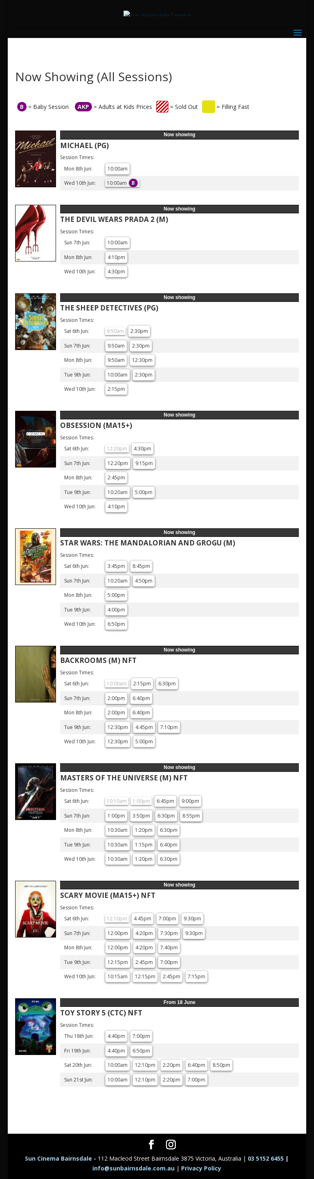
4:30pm (116, 271)
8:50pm (221, 1065)
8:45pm (141, 566)
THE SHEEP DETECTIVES (109, 307)
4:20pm (144, 933)
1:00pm (116, 815)
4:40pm (116, 1036)
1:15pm (144, 844)
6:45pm (165, 801)
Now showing (179, 134)
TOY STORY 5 (101, 1012)
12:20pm (118, 463)
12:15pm (118, 962)
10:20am (118, 492)
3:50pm (141, 815)
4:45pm (144, 727)
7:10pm (169, 727)
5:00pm (144, 492)
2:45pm (116, 477)
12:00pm (118, 933)
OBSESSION (96, 425)
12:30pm (142, 360)
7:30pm (169, 933)
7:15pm (196, 976)
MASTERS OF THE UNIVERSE (124, 777)
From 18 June (179, 1002)
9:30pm (192, 918)
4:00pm (116, 609)
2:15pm (116, 389)
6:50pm (116, 624)
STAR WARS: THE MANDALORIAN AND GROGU (147, 542)
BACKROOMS (98, 660)
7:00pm (167, 918)
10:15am (118, 976)
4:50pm (144, 580)
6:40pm (141, 698)
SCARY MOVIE (107, 895)
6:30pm (167, 683)
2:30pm (139, 331)
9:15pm (144, 463)
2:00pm (116, 698)
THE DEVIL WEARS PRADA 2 (114, 219)
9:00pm (190, 801)
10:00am (118, 168)
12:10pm (145, 1065)
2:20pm (171, 1065)
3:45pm (116, 566)
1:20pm (144, 830)
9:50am (116, 345)
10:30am (118, 830)
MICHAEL (84, 145)
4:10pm (116, 257)
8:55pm (191, 815)
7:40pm (169, 947)
